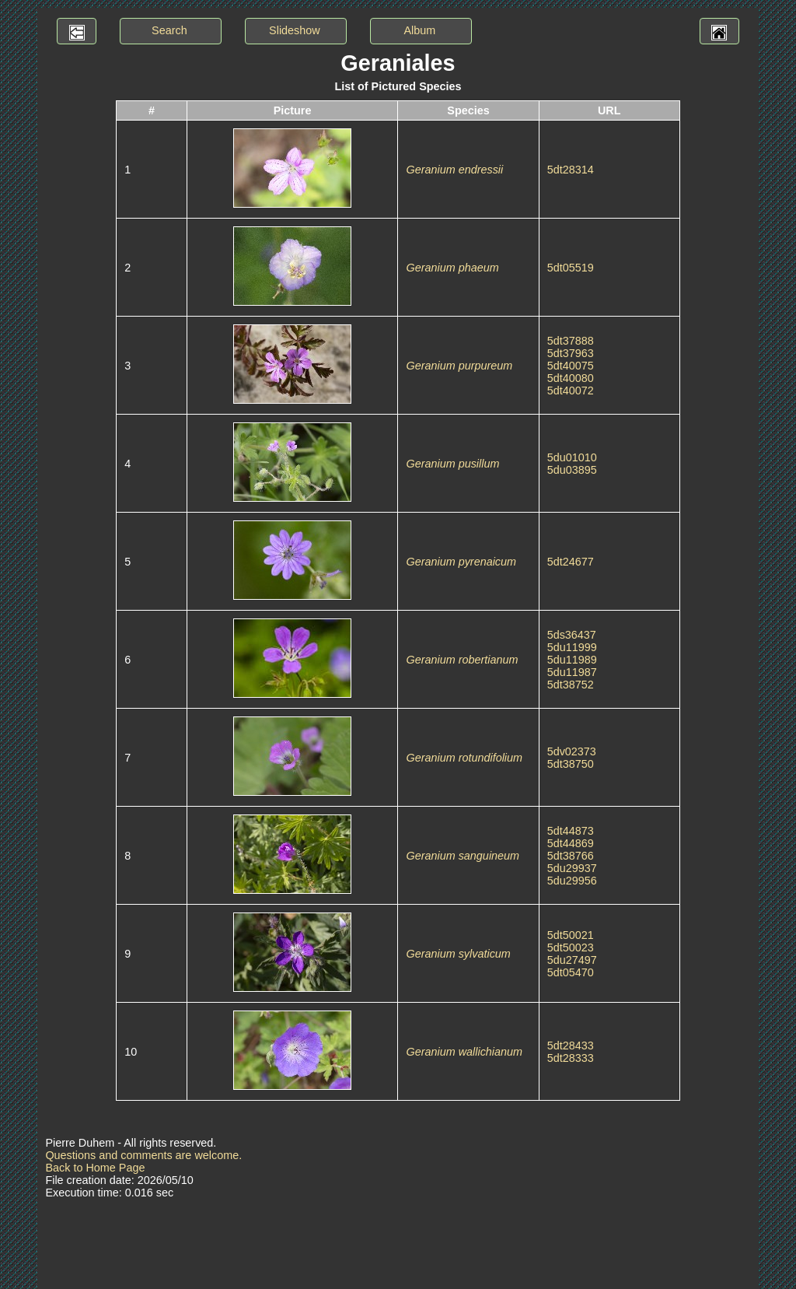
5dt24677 (570, 561)
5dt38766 (570, 855)
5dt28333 (570, 1058)
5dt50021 (570, 935)
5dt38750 (570, 764)
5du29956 (572, 880)
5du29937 (572, 868)
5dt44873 (570, 831)
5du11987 (572, 672)
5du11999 (572, 647)
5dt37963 (570, 353)
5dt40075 (570, 365)
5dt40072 (570, 390)
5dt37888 (570, 341)
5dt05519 (570, 267)
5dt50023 (570, 947)
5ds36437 (571, 635)
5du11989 (572, 659)
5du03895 (572, 470)
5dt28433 (570, 1045)
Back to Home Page (95, 1167)
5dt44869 (570, 843)
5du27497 (572, 960)
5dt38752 (570, 684)
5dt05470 (570, 972)
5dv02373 (571, 751)
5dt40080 (570, 378)
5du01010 (572, 457)
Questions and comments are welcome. (143, 1155)
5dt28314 (570, 169)
